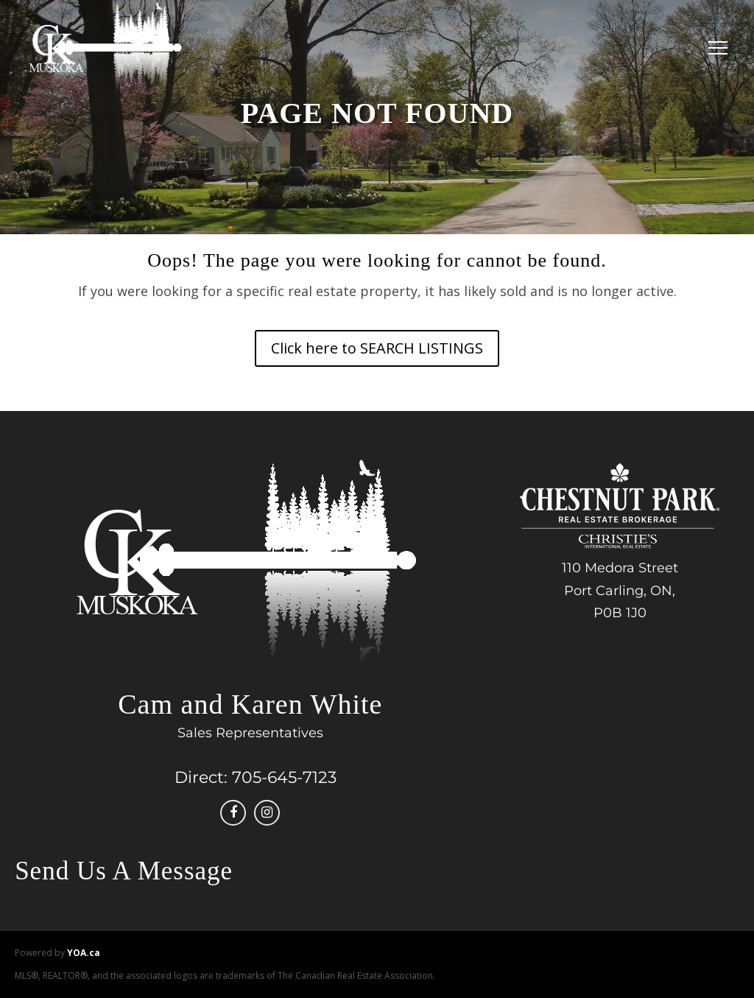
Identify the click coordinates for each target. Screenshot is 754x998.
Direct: (201, 777)
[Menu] (714, 48)
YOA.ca (83, 952)
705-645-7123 (284, 777)
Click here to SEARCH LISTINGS (377, 348)
